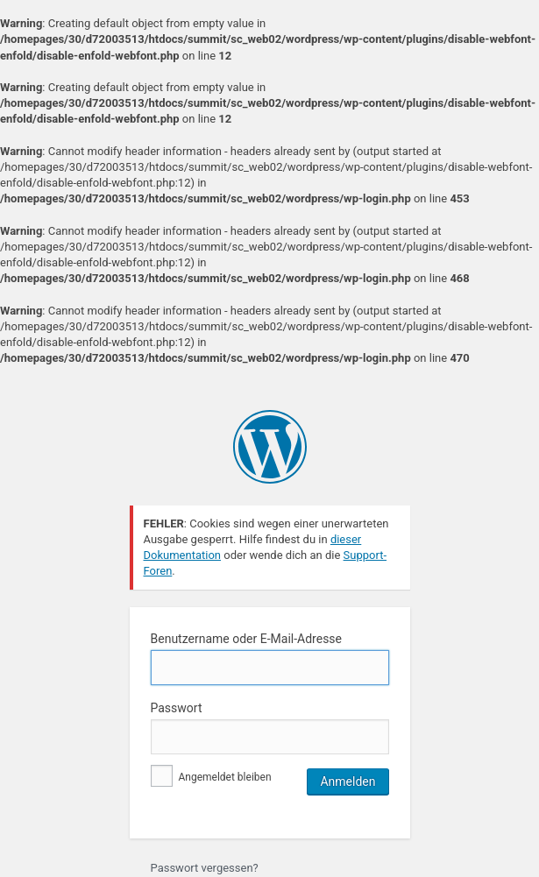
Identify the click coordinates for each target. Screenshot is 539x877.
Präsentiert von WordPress (270, 447)
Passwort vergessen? (205, 867)
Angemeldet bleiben (211, 777)
